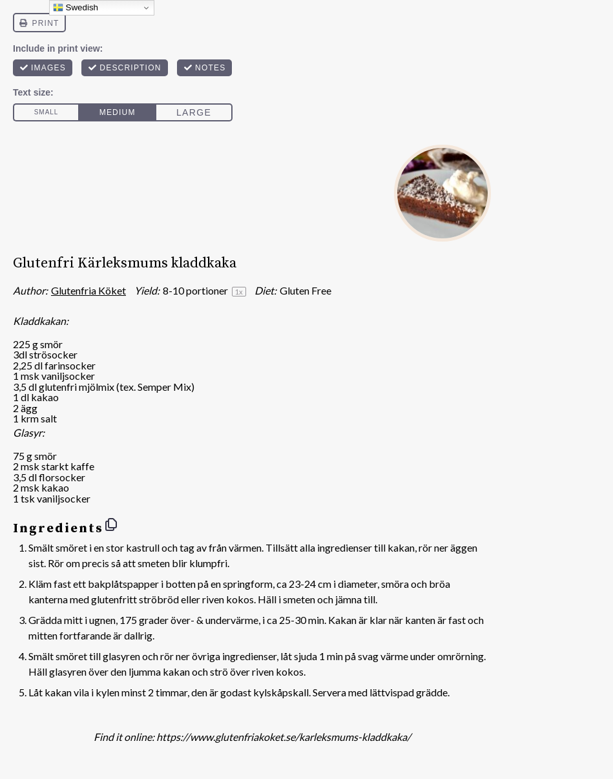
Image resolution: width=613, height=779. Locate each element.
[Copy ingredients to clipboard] (111, 524)
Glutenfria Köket (88, 290)
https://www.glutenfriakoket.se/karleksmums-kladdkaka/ (283, 737)
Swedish (75, 8)
